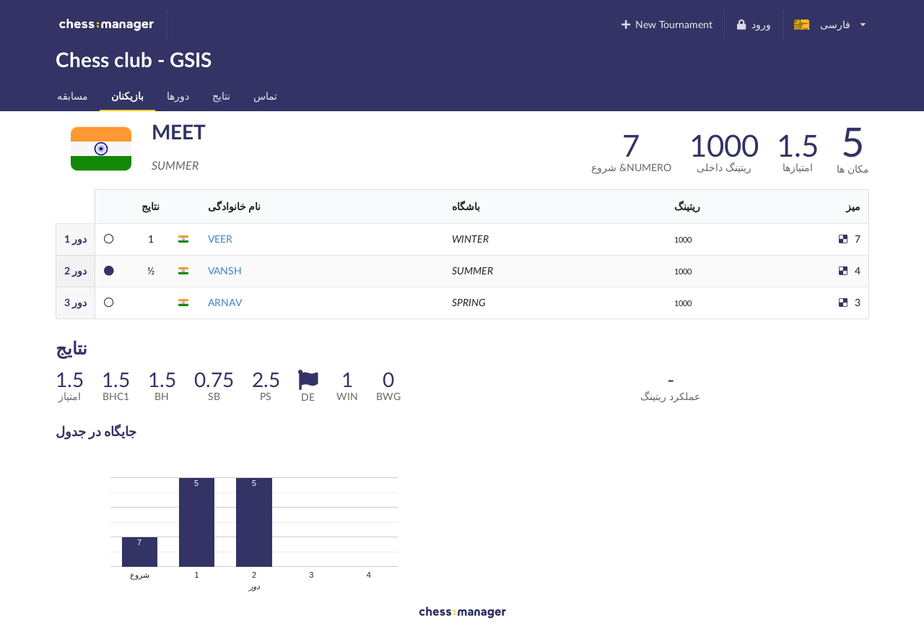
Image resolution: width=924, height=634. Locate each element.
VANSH (225, 270)
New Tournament (665, 24)
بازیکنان (127, 96)
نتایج (221, 96)
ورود (753, 24)
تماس (265, 96)
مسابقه (72, 96)
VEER (220, 239)
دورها (178, 96)
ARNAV (225, 302)
